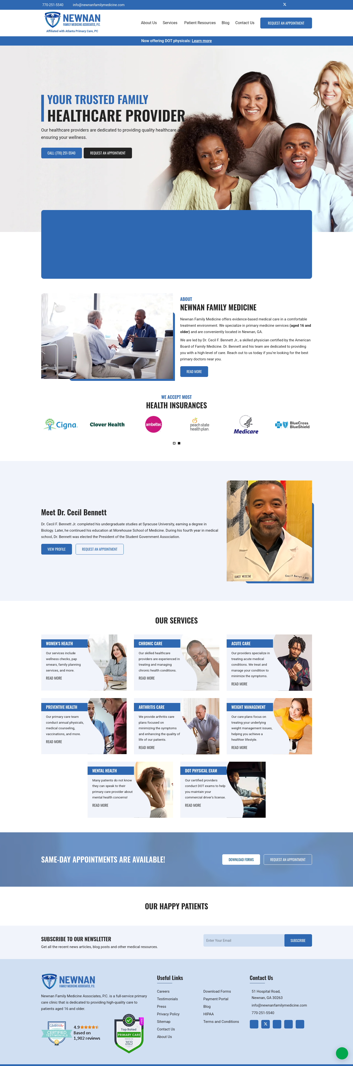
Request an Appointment (286, 22)
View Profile (58, 540)
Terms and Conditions (221, 1015)
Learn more (202, 40)
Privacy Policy (168, 1007)
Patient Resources (200, 22)
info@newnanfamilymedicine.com (99, 5)
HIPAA (208, 1007)
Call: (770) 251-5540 (63, 152)
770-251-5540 (52, 5)
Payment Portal (216, 992)
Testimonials (167, 992)
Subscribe (296, 933)
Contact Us (245, 22)
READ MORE (54, 669)
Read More (196, 362)
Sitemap (164, 1015)
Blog (226, 22)
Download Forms (236, 852)
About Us (149, 22)
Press (161, 1000)
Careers (163, 984)
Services (170, 22)
